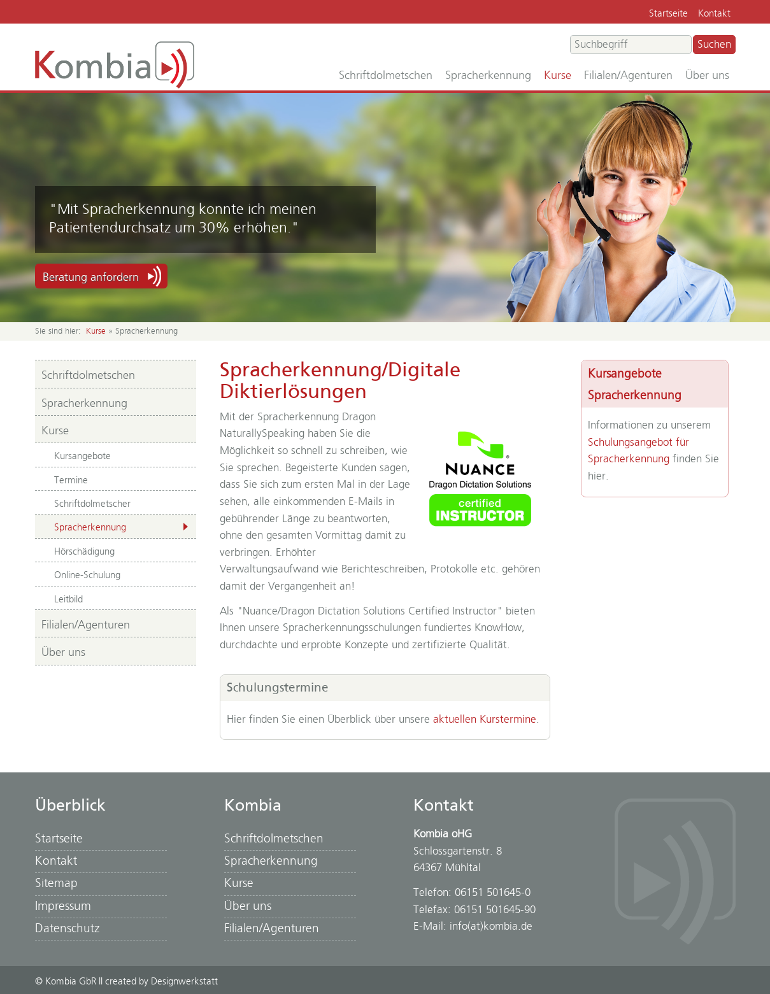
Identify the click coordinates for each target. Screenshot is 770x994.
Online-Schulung (87, 575)
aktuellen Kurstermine (484, 719)
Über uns (707, 76)
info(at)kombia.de (491, 926)
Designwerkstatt (184, 981)
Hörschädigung (84, 552)
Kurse (557, 76)
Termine (71, 480)
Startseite (668, 13)
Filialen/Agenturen (628, 76)
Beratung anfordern (91, 277)
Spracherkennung (488, 76)
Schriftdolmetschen (385, 76)
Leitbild (68, 599)
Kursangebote (82, 456)
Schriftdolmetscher (92, 504)
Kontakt (714, 13)
